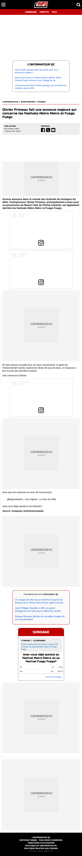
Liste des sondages (54, 677)
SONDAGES (31, 12)
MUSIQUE (42, 102)
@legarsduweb (14, 499)
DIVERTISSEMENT (28, 102)
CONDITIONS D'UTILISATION (41, 843)
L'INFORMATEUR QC (10, 102)
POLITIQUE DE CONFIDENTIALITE (41, 846)
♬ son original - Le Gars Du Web (39, 499)
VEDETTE (44, 12)
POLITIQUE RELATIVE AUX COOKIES (41, 848)
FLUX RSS (32, 851)
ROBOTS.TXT (48, 851)
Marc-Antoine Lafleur (11, 129)
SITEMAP (40, 851)
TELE (54, 12)
